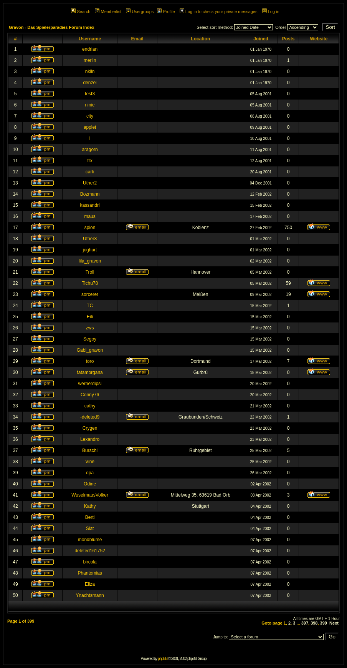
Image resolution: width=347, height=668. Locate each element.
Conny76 (90, 394)
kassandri (89, 205)
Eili (90, 316)
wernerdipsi (89, 383)
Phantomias (90, 573)
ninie (89, 105)
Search (80, 11)
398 (314, 623)
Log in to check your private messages (219, 11)
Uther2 (90, 183)
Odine (90, 484)
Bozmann (90, 194)
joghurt (90, 250)
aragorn (89, 149)
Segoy (89, 339)
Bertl (90, 517)
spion (90, 227)
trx (89, 160)
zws (90, 328)
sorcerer (89, 294)
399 (323, 623)
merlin (90, 60)
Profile (166, 11)
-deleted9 (89, 417)
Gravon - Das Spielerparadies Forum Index (51, 27)
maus (89, 216)
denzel (89, 82)
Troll (90, 272)
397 (304, 623)
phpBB (162, 658)
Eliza (90, 584)
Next (334, 623)
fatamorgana (89, 372)
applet (90, 127)
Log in (270, 11)
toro (90, 361)
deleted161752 (89, 550)
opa (90, 472)
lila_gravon (90, 261)
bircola (89, 562)
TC (90, 305)
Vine (89, 461)
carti (90, 171)
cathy (90, 406)
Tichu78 (90, 283)
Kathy (90, 506)
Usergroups (140, 11)
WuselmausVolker (89, 495)
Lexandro (89, 439)
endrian (89, 49)
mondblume (90, 539)
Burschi (89, 450)
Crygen (90, 428)
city (89, 116)
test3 (90, 93)
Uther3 (90, 238)
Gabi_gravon (90, 350)
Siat (90, 528)
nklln (90, 71)
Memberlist (108, 11)
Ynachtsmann (90, 595)
